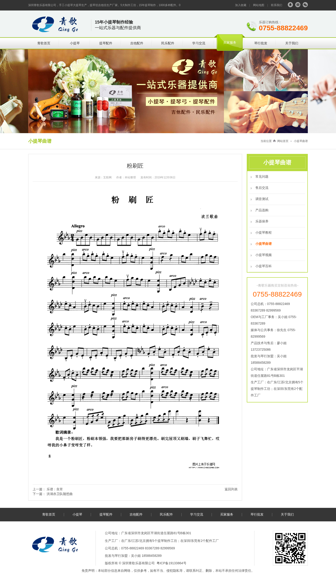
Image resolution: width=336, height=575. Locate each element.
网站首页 (282, 141)
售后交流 (261, 188)
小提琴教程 (263, 232)
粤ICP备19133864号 (171, 563)
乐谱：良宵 (55, 489)
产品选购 (261, 210)
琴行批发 (260, 43)
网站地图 (258, 5)
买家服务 (229, 42)
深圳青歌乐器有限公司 (138, 563)
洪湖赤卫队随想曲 (60, 494)
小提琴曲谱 (301, 141)
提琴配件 (105, 43)
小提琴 (75, 43)
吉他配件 (136, 43)
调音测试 (261, 199)
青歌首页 (43, 43)
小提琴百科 (263, 266)
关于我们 (291, 43)
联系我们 (276, 5)
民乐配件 (167, 43)
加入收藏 (240, 5)
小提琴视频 (263, 255)
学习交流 (198, 43)
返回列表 (231, 489)
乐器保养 (261, 221)
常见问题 (261, 176)
